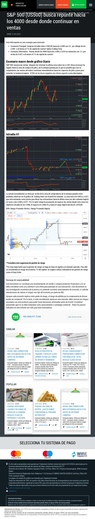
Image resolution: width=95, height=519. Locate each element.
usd (67, 375)
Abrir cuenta (62, 5)
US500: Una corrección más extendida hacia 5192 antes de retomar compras (19, 355)
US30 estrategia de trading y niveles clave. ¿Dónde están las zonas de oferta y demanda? (46, 355)
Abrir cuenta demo (45, 5)
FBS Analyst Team (32, 316)
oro (36, 426)
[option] (16, 453)
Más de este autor (75, 317)
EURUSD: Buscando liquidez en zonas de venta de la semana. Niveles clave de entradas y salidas (16, 411)
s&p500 (26, 371)
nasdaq (82, 373)
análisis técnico (15, 371)
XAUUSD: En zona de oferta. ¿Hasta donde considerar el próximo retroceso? (45, 409)
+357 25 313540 (14, 487)
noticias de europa (16, 426)
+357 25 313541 (25, 487)
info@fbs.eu (12, 490)
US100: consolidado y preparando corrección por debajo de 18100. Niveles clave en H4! (74, 355)
